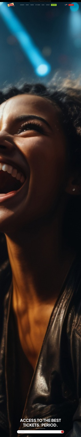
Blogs (43, 4)
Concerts (22, 4)
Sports (27, 4)
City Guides (37, 4)
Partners (54, 4)
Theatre (32, 4)
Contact (48, 4)
